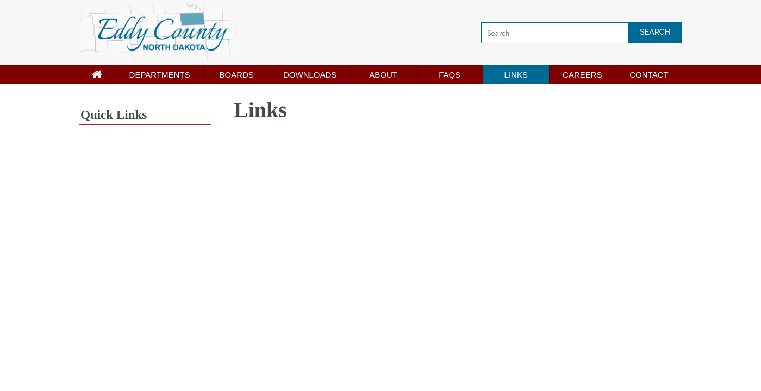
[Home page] (97, 74)
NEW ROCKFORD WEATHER (145, 178)
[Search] (581, 32)
